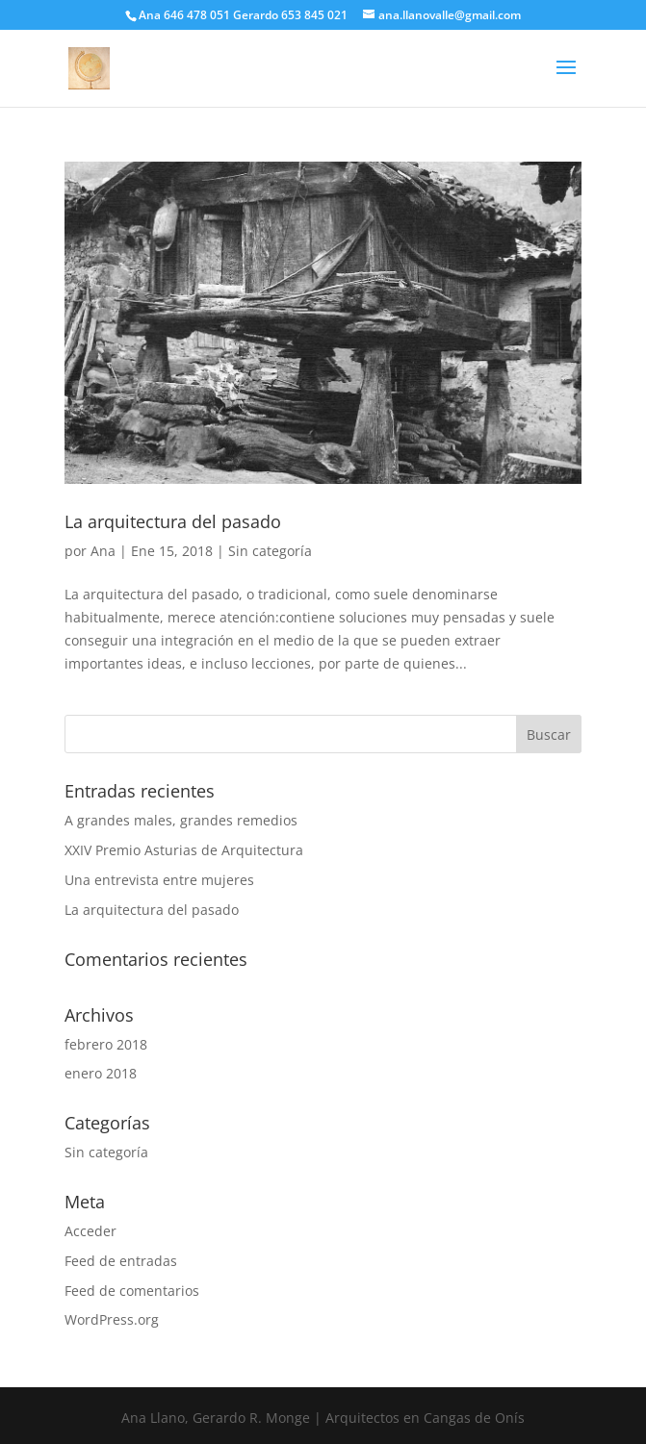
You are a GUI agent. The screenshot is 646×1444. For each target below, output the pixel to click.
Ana (103, 551)
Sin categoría (270, 551)
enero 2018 (101, 1073)
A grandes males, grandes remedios (181, 820)
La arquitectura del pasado (173, 521)
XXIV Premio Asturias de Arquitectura (184, 850)
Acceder (90, 1231)
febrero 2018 (106, 1044)
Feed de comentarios (132, 1290)
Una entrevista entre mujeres (159, 880)
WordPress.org (112, 1319)
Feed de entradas (121, 1261)
